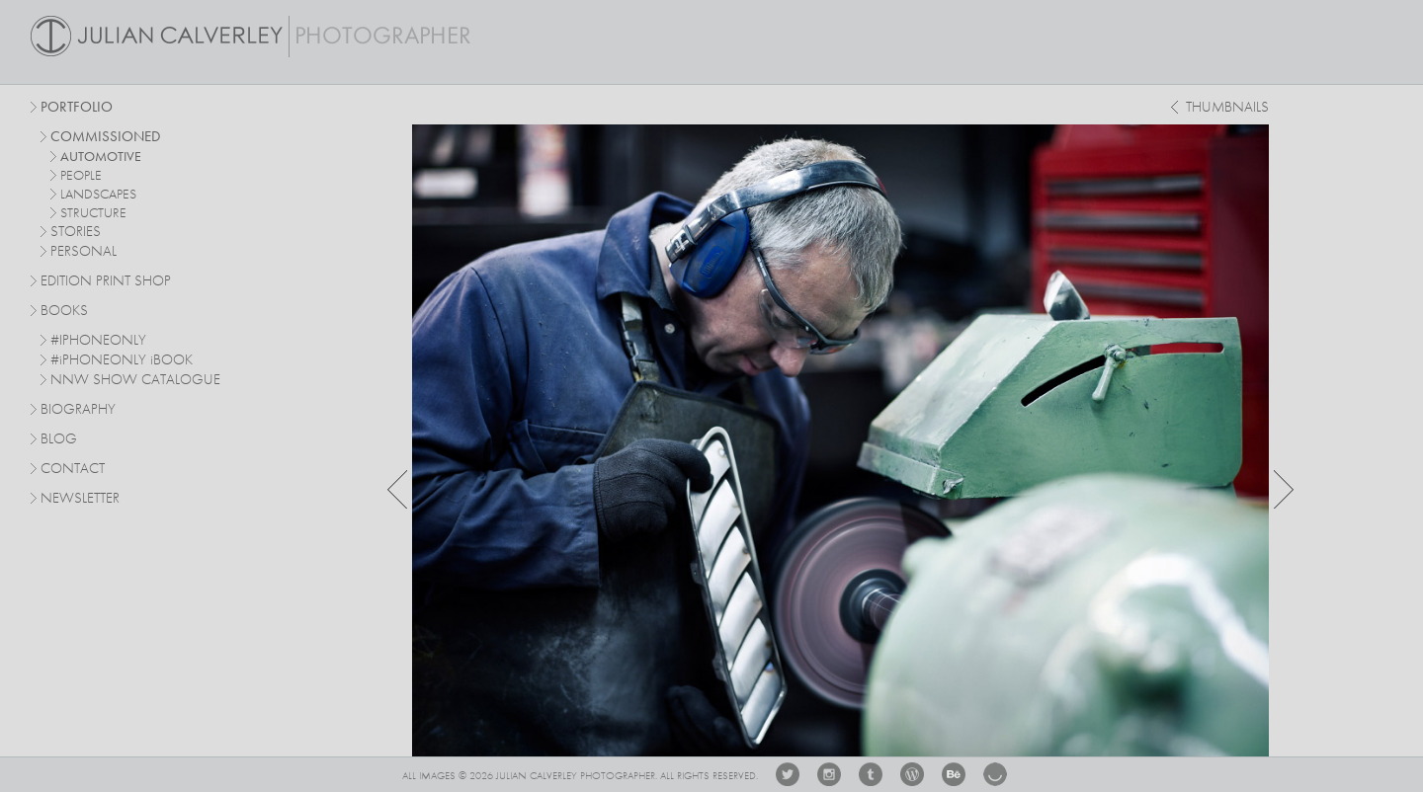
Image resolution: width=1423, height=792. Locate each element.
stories (75, 232)
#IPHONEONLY (98, 341)
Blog (59, 440)
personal (83, 252)
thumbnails (1227, 108)
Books (64, 311)
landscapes (98, 194)
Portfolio (77, 108)
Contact (73, 469)
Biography (78, 409)
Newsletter (80, 499)
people (81, 176)
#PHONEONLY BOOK (121, 361)
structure (93, 213)
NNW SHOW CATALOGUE (135, 380)
